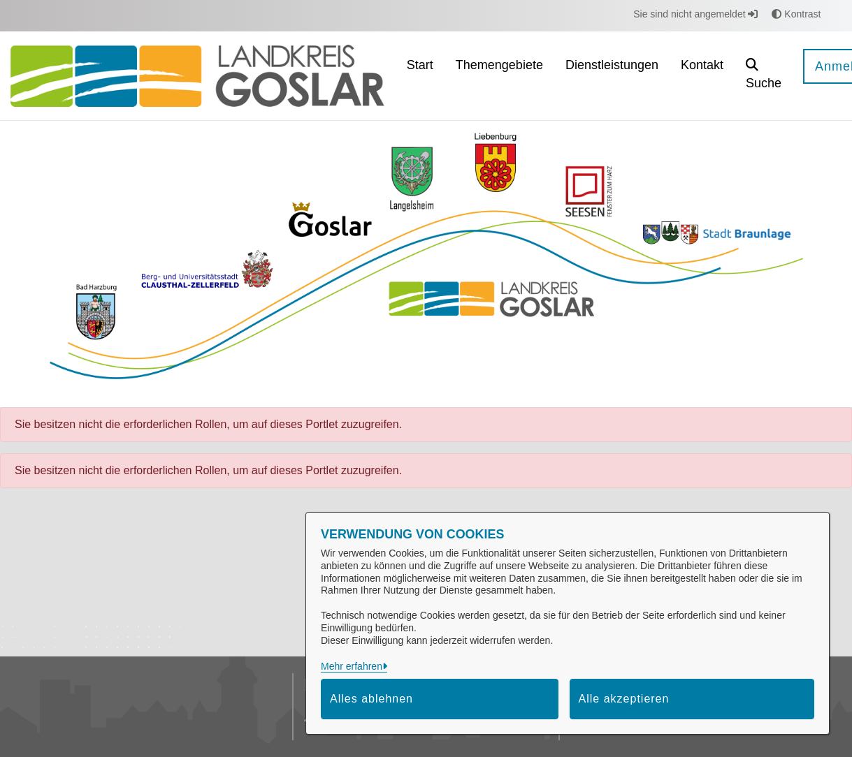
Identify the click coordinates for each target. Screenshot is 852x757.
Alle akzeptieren (624, 699)
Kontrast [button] (796, 14)
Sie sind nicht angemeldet (695, 14)
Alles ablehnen (371, 699)
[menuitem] (420, 75)
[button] (764, 75)
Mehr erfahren (351, 666)
